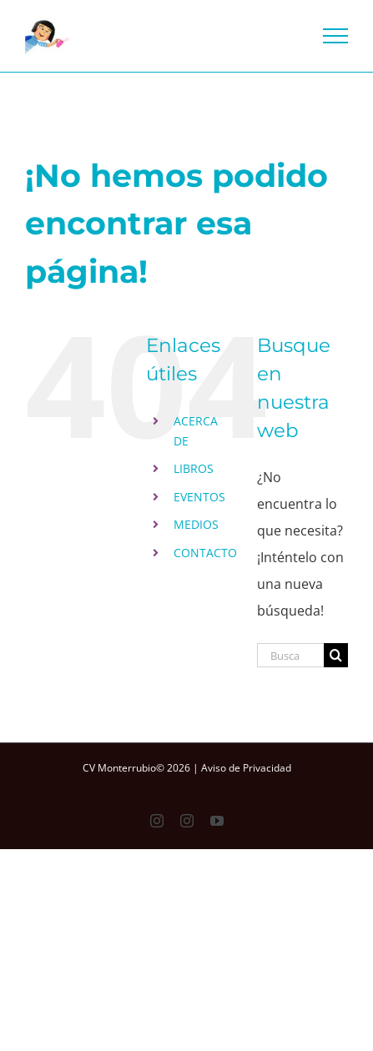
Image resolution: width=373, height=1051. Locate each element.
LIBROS (194, 468)
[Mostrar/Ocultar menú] (336, 35)
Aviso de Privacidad (246, 768)
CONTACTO (205, 553)
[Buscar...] (290, 655)
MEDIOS (196, 524)
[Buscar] (336, 655)
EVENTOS (199, 497)
